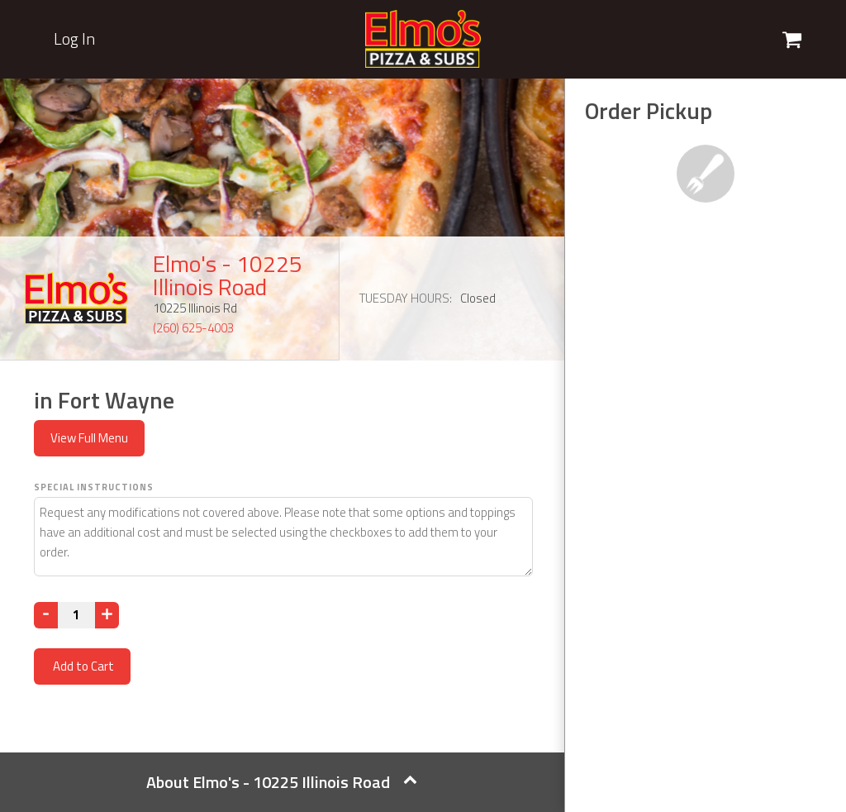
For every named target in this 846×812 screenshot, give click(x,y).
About (281, 782)
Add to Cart (82, 666)
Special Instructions (94, 487)
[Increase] (107, 615)
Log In (74, 39)
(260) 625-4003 (193, 327)
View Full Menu (89, 437)
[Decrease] (46, 615)
